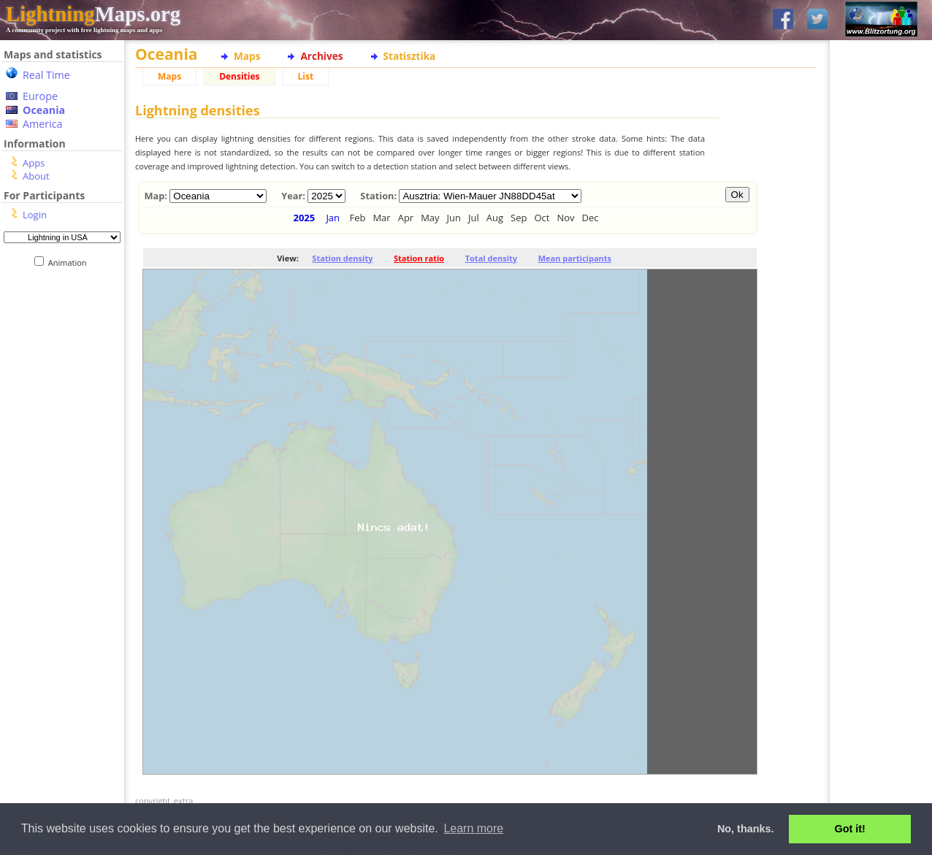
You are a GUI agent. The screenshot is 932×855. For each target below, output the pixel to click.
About (36, 176)
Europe (40, 96)
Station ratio (419, 258)
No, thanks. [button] (745, 829)
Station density (342, 258)
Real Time (46, 75)
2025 (305, 217)
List (306, 76)
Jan (333, 217)
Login (35, 214)
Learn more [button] (473, 828)
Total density (491, 258)
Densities (239, 76)
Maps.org (93, 14)
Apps (34, 162)
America (43, 124)
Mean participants (574, 258)
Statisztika (409, 56)
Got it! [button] (850, 829)
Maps (247, 56)
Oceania (44, 110)
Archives (321, 56)
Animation (70, 262)
